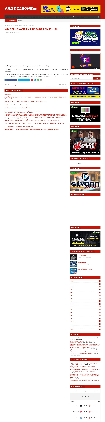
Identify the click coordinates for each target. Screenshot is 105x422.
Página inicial (7, 25)
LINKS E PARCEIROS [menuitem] (36, 17)
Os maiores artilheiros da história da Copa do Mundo (84, 338)
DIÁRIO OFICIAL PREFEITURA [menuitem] (62, 17)
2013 (85, 312)
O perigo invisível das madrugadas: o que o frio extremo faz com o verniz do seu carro (85, 344)
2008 (85, 327)
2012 (85, 315)
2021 (85, 289)
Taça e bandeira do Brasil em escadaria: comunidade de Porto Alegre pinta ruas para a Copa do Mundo (85, 370)
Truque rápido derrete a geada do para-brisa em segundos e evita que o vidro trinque (83, 348)
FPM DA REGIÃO (82, 262)
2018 (85, 298)
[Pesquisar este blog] (81, 78)
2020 (85, 292)
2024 (85, 281)
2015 (85, 307)
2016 (85, 304)
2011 (85, 318)
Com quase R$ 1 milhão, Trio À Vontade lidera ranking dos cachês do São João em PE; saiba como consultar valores (84, 375)
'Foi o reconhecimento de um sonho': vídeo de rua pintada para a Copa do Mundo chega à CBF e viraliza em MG (84, 380)
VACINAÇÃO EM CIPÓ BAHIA (85, 269)
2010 (85, 321)
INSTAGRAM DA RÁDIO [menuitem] (22, 17)
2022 (85, 287)
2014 (85, 309)
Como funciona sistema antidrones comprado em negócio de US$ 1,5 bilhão (83, 364)
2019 (85, 295)
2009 (85, 324)
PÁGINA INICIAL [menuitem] (10, 17)
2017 (85, 301)
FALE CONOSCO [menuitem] (91, 17)
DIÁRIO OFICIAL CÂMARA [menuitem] (78, 17)
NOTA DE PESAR (82, 255)
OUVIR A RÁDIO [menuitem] (48, 17)
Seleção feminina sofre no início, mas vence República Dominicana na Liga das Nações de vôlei (84, 352)
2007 (85, 329)
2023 (85, 284)
